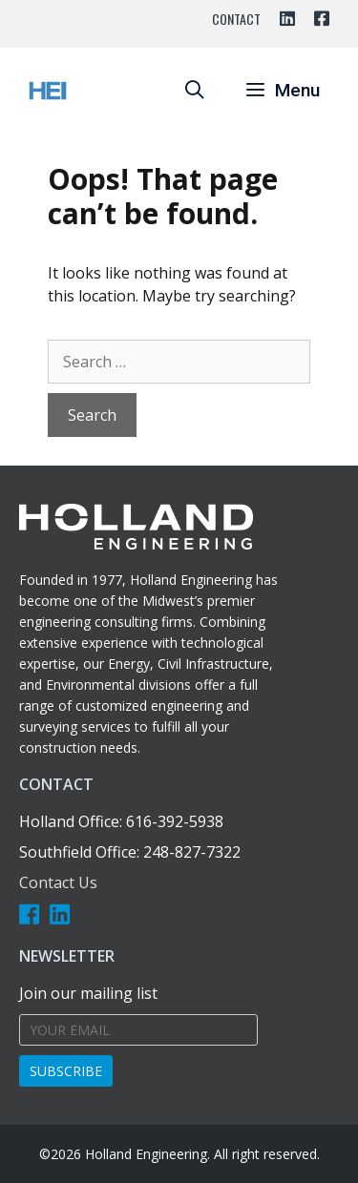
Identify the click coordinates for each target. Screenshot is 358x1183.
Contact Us (58, 882)
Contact (236, 19)
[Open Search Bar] (193, 90)
